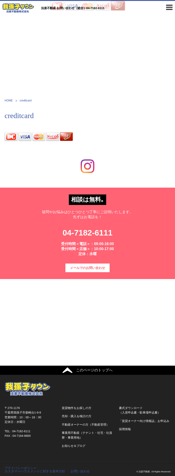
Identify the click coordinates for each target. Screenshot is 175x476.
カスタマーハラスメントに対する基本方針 (35, 471)
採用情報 (125, 429)
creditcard (26, 100)
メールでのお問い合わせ (87, 268)
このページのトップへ (94, 370)
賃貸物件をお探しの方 (76, 408)
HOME (9, 100)
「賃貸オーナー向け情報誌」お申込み (144, 421)
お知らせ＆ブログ (73, 446)
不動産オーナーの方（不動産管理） (85, 424)
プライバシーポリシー (20, 468)
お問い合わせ (80, 471)
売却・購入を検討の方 (76, 416)
